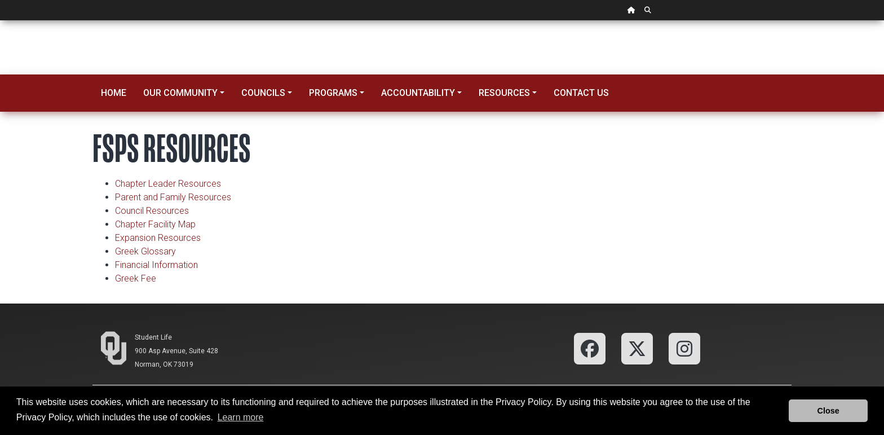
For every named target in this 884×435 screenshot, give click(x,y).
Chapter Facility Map (155, 224)
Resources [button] (504, 92)
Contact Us (581, 92)
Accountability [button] (418, 92)
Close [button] (828, 410)
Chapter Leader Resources (168, 183)
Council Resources (152, 210)
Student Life (153, 337)
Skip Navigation (0, 20)
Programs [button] (333, 92)
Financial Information (156, 265)
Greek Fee (135, 278)
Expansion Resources (158, 237)
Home (113, 92)
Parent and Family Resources (173, 197)
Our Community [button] (180, 92)
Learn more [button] (241, 417)
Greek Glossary (145, 251)
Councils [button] (263, 92)
